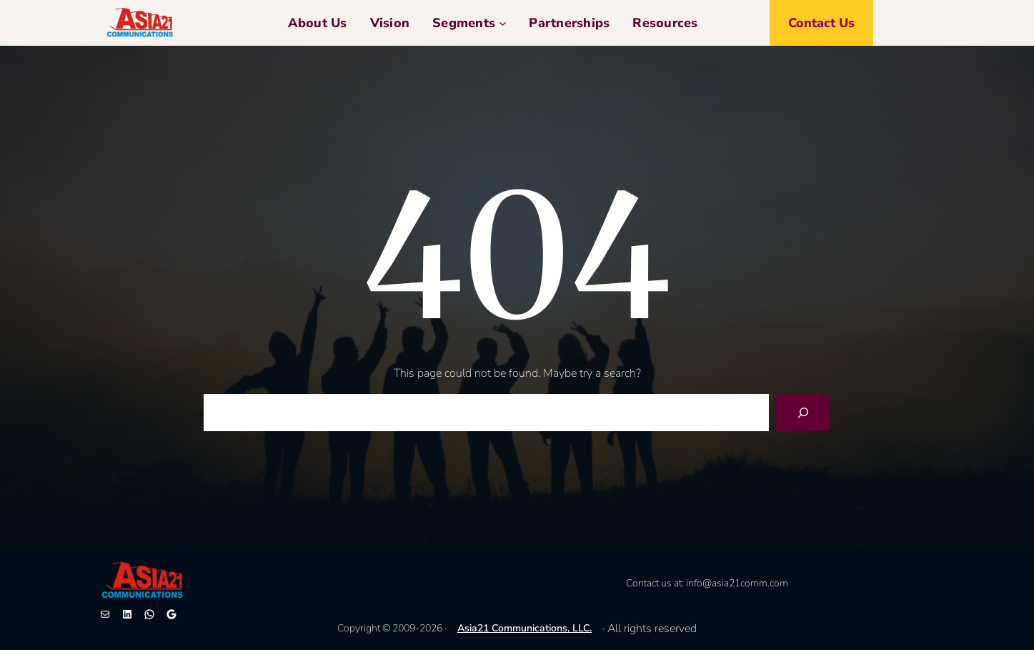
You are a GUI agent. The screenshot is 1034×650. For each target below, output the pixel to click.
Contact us (821, 22)
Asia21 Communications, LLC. (524, 628)
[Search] (803, 412)
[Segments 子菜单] (503, 23)
